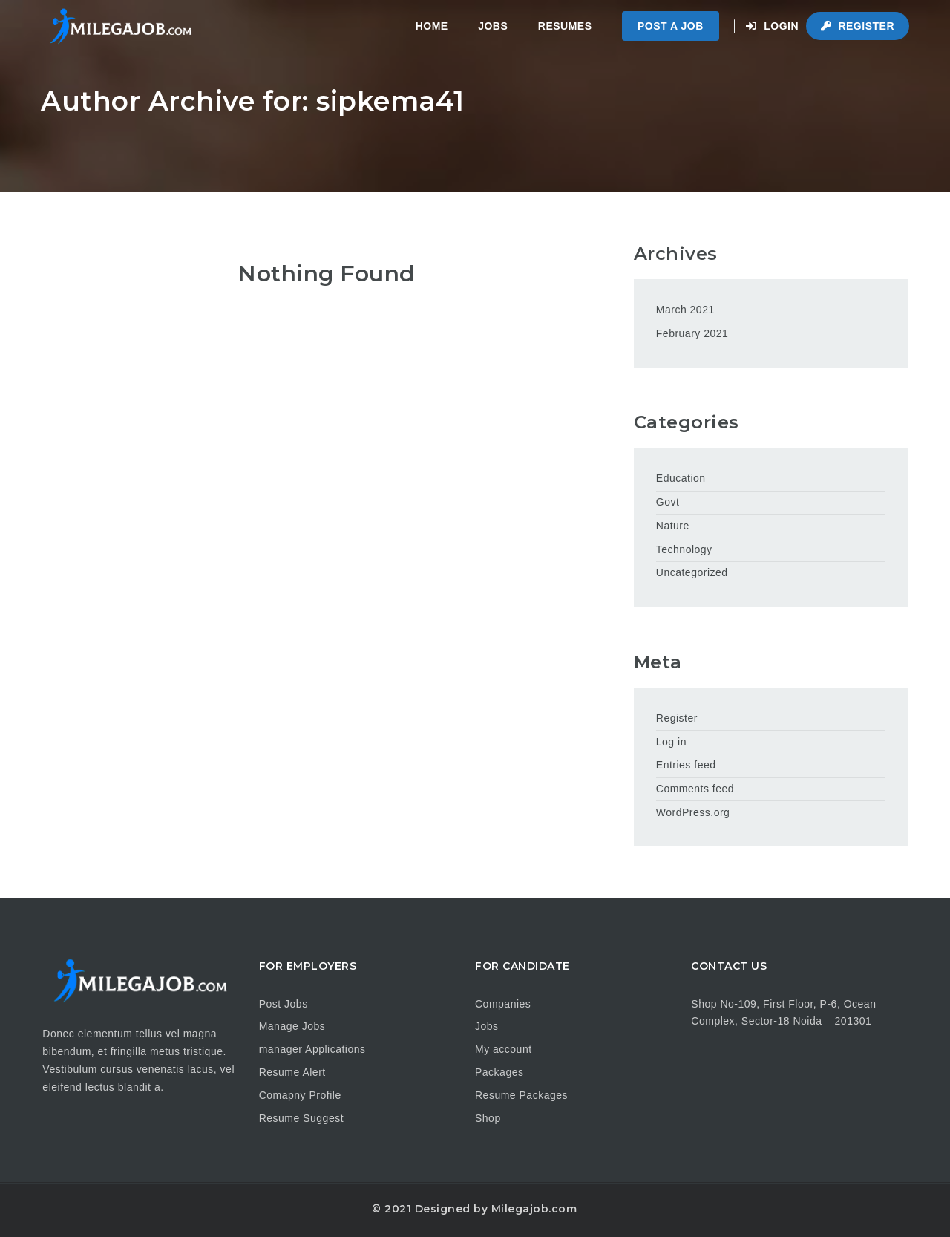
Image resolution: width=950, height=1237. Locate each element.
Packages (499, 1072)
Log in (671, 742)
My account (503, 1049)
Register (857, 26)
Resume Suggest (301, 1118)
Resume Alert (292, 1072)
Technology (684, 549)
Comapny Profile (300, 1095)
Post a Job (671, 26)
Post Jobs (283, 1004)
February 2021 (692, 333)
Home (432, 26)
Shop (488, 1118)
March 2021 (685, 310)
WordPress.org (693, 812)
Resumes (565, 26)
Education (681, 478)
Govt (668, 502)
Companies (503, 1004)
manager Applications (312, 1049)
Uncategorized (692, 572)
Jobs (493, 26)
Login (772, 26)
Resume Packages (521, 1095)
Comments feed (695, 788)
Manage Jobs (292, 1026)
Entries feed (686, 765)
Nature (672, 526)
